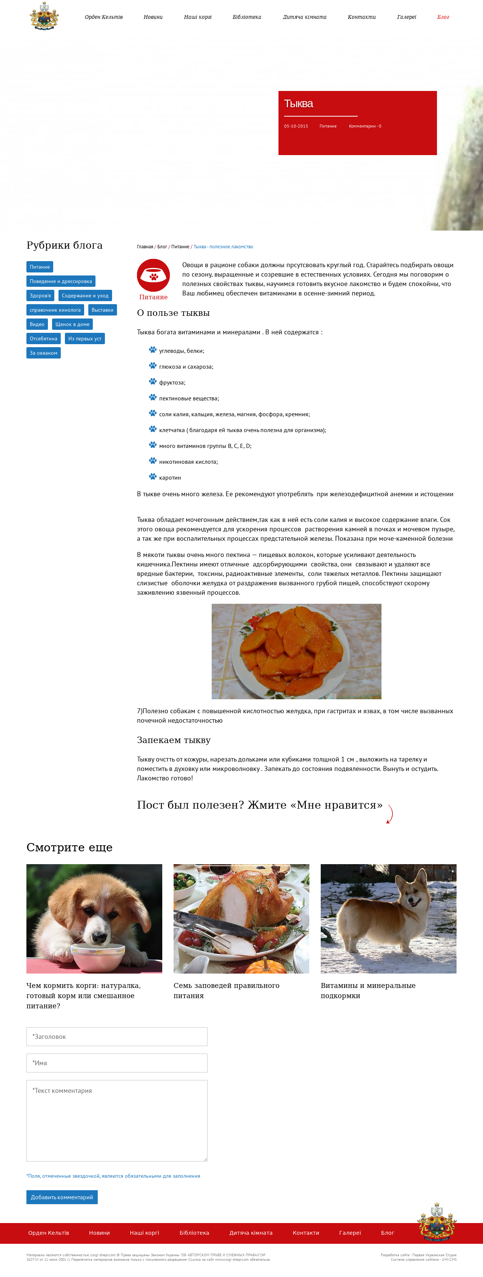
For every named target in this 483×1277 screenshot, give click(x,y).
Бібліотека (247, 17)
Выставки (103, 309)
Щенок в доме (72, 324)
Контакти (362, 17)
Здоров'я (40, 295)
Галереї (406, 17)
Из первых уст (85, 338)
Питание (329, 126)
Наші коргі (198, 17)
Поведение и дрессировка (61, 281)
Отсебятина (43, 338)
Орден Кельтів (104, 17)
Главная (145, 246)
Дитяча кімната (305, 17)
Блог (443, 17)
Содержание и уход (85, 295)
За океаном (43, 352)
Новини (153, 17)
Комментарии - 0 (365, 126)
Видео (37, 324)
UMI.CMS (449, 1259)
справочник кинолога (55, 309)
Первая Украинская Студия (434, 1254)
